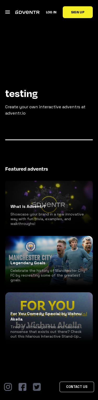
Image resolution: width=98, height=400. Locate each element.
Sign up (77, 12)
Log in (51, 12)
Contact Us (77, 387)
